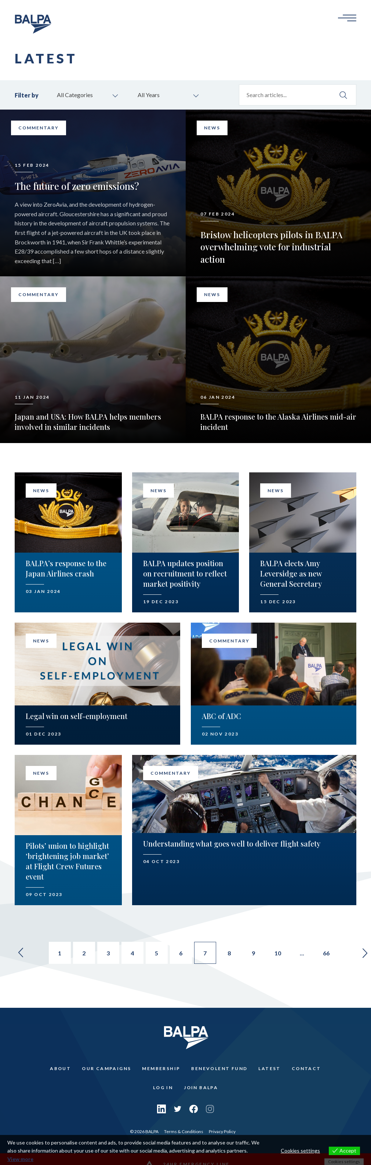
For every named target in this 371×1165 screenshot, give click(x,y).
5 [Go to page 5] (156, 953)
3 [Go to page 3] (108, 953)
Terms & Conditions (183, 1131)
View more (20, 1159)
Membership (161, 1068)
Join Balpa (201, 1087)
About (60, 1068)
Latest (269, 1068)
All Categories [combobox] (75, 94)
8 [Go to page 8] (229, 953)
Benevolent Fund (219, 1068)
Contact (306, 1068)
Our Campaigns (106, 1068)
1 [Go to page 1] (59, 953)
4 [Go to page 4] (132, 953)
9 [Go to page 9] (253, 953)
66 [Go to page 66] (326, 953)
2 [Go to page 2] (84, 953)
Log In (163, 1087)
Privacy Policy (222, 1131)
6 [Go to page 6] (180, 953)
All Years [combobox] (149, 94)
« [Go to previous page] (21, 953)
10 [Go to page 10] (277, 953)
